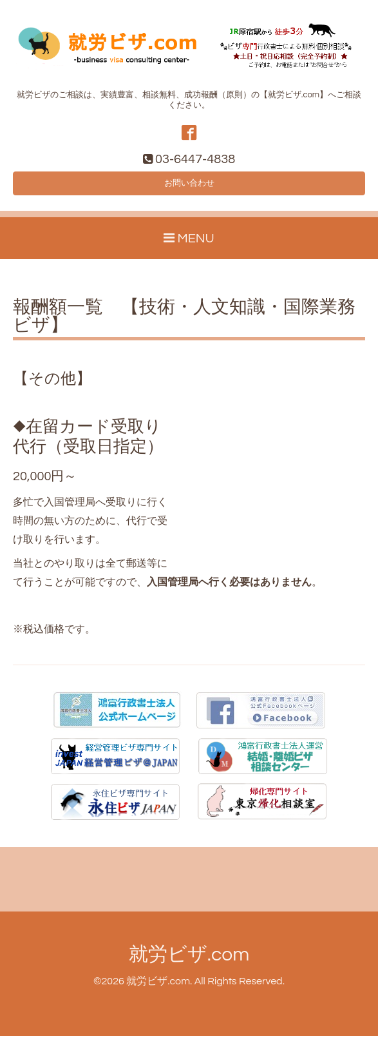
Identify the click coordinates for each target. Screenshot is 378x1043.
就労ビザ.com (189, 961)
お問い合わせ (189, 188)
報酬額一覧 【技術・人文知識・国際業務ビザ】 (184, 324)
